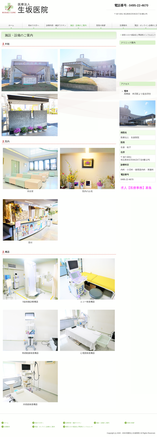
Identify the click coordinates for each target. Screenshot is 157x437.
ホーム (11, 25)
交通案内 (123, 25)
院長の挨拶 (100, 25)
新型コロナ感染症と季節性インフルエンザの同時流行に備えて (138, 35)
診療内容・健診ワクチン (56, 25)
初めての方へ (33, 25)
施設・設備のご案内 (78, 25)
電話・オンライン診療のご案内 (146, 25)
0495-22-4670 (127, 179)
